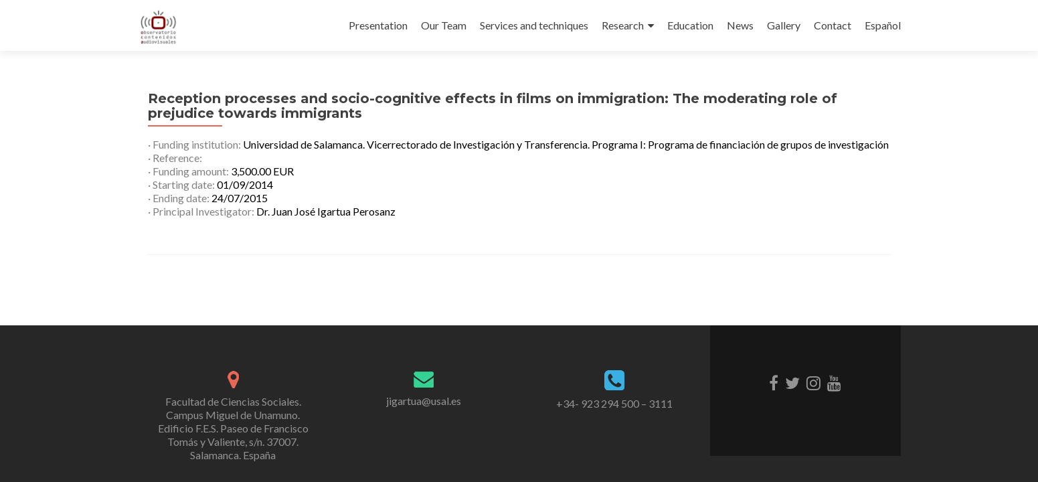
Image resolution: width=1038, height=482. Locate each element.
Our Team (443, 25)
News (740, 25)
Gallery (783, 25)
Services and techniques (534, 25)
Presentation (378, 25)
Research (623, 25)
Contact (832, 25)
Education (690, 25)
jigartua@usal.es (423, 400)
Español (883, 25)
